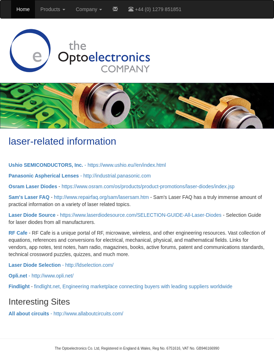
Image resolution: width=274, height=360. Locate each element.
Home (23, 9)
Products (52, 9)
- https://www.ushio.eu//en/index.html (87, 165)
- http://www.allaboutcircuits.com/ (66, 313)
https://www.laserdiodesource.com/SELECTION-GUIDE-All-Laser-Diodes (141, 215)
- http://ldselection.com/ (61, 265)
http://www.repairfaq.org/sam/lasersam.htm (101, 197)
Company (89, 9)
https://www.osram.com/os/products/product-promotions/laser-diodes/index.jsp (148, 186)
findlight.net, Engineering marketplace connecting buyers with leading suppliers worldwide (133, 286)
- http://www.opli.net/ (41, 276)
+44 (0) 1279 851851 (154, 9)
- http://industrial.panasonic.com (80, 176)
